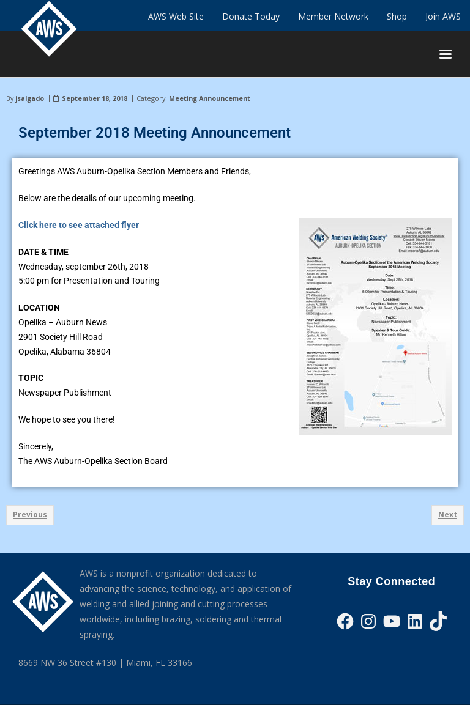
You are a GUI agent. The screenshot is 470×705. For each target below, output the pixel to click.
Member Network (333, 16)
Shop (397, 16)
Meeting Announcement (209, 98)
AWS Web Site (176, 16)
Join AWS (443, 16)
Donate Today (251, 16)
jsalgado (29, 98)
